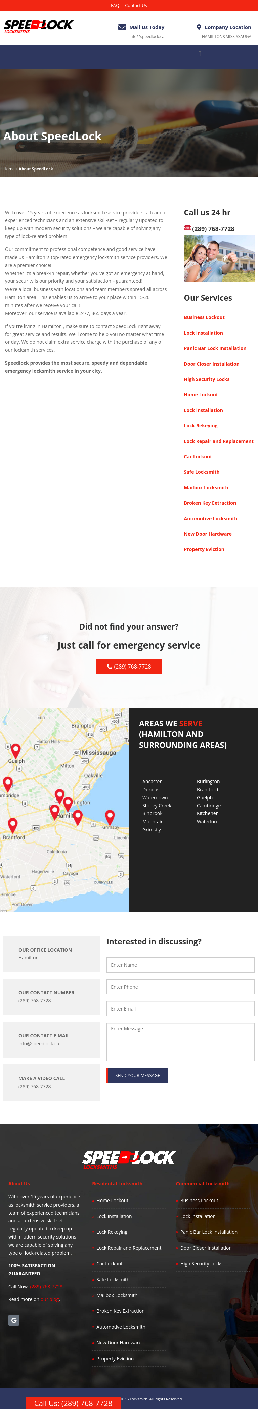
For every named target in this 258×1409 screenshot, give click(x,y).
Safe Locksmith (202, 472)
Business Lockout (204, 317)
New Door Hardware (208, 534)
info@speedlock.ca (146, 36)
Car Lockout (198, 456)
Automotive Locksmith (211, 518)
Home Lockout (201, 394)
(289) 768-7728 (209, 229)
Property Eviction (204, 549)
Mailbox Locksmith (206, 487)
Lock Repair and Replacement (219, 441)
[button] (200, 54)
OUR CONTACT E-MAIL (44, 1035)
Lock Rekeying (201, 425)
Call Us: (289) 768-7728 (73, 1403)
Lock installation (203, 333)
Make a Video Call (41, 1078)
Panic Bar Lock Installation (215, 348)
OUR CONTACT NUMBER (46, 992)
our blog (50, 1299)
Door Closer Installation (212, 363)
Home (9, 169)
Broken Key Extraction (210, 503)
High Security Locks (207, 379)
